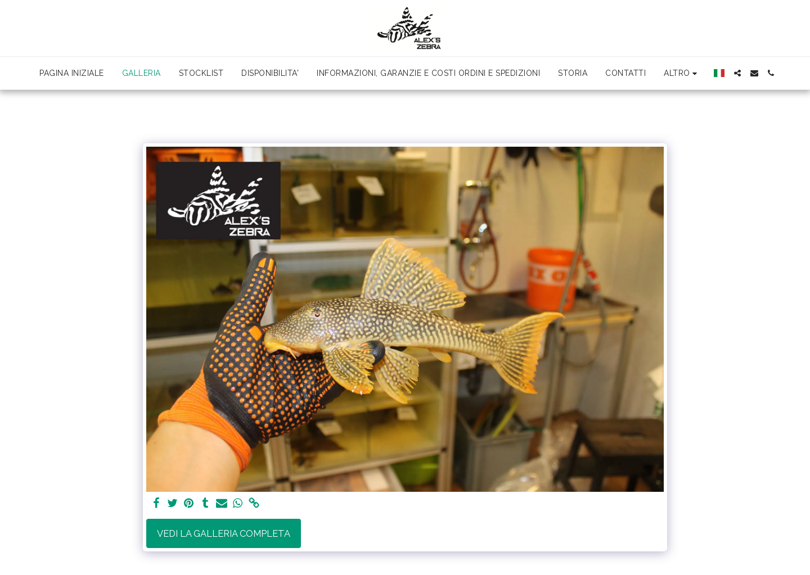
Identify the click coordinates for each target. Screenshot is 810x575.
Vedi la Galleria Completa (223, 533)
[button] (737, 73)
